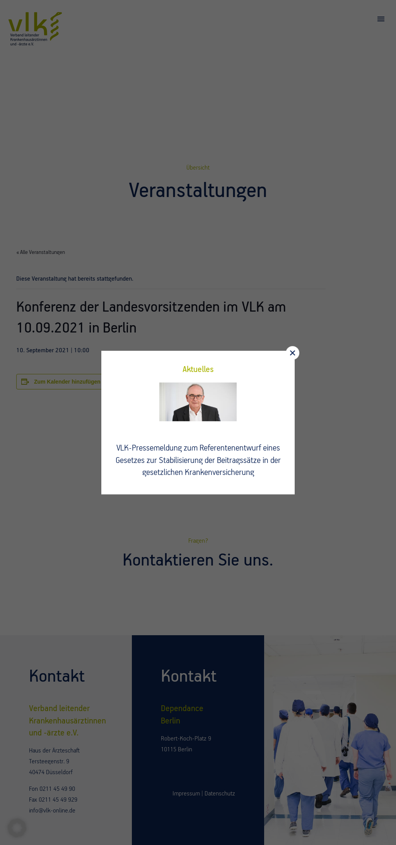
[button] (17, 828)
